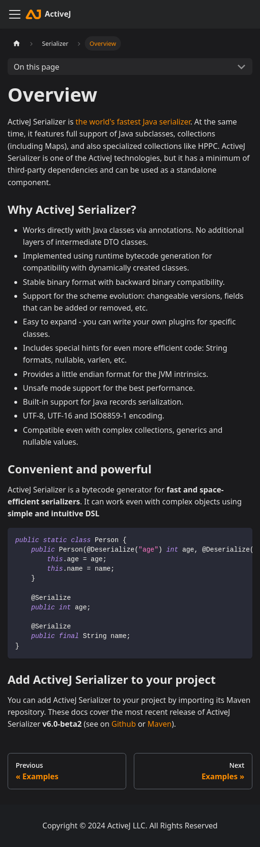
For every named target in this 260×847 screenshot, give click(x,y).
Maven (160, 724)
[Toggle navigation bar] (15, 14)
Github (123, 724)
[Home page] (17, 43)
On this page (37, 67)
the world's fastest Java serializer (133, 121)
